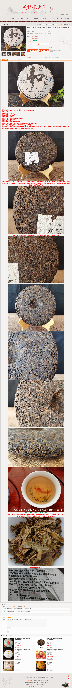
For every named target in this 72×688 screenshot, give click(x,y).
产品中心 (28, 18)
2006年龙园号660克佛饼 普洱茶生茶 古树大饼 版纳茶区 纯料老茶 (19, 611)
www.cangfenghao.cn (28, 682)
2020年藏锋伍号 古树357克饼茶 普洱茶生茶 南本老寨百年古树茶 (19, 608)
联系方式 (35, 677)
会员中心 (51, 18)
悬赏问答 (23, 677)
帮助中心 (31, 677)
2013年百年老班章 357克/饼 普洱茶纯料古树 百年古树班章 (54, 662)
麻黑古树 (8, 606)
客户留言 (47, 677)
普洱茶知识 (20, 18)
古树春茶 (44, 18)
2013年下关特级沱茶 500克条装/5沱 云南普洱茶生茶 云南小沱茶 (55, 650)
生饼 (24, 606)
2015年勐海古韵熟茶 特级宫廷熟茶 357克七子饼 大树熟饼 (22, 639)
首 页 (4, 18)
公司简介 (12, 18)
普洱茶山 (67, 18)
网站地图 (43, 677)
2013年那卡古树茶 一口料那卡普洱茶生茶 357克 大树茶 (22, 662)
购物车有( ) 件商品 (63, 14)
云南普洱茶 (46, 680)
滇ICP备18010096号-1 (39, 686)
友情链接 (39, 677)
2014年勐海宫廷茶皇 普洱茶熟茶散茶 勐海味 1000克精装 (54, 639)
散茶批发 (36, 18)
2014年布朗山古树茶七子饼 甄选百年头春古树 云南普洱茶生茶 (22, 650)
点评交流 (59, 18)
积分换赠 (51, 677)
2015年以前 (14, 606)
